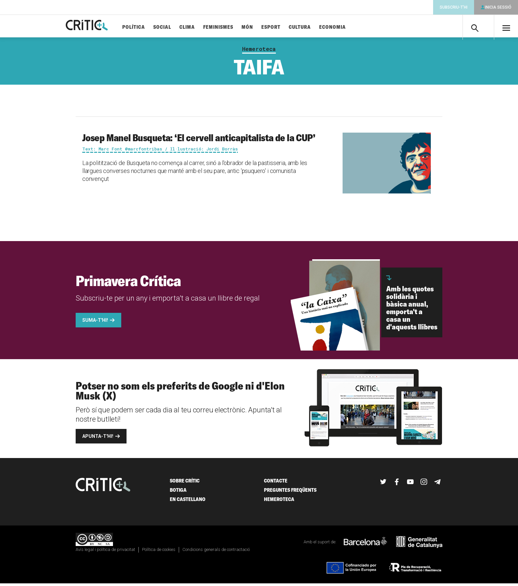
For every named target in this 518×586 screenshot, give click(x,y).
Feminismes (233, 27)
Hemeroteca (259, 51)
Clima (202, 27)
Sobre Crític (185, 483)
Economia (347, 27)
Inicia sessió (498, 7)
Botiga (178, 492)
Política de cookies (158, 552)
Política (148, 27)
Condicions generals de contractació (216, 552)
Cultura (315, 27)
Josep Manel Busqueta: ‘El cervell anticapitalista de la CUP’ (198, 140)
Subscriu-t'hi (453, 7)
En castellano (187, 502)
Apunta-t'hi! (97, 438)
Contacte (275, 483)
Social (177, 27)
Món (262, 27)
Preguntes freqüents (290, 492)
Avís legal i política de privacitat (105, 552)
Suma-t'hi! (95, 322)
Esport (286, 27)
